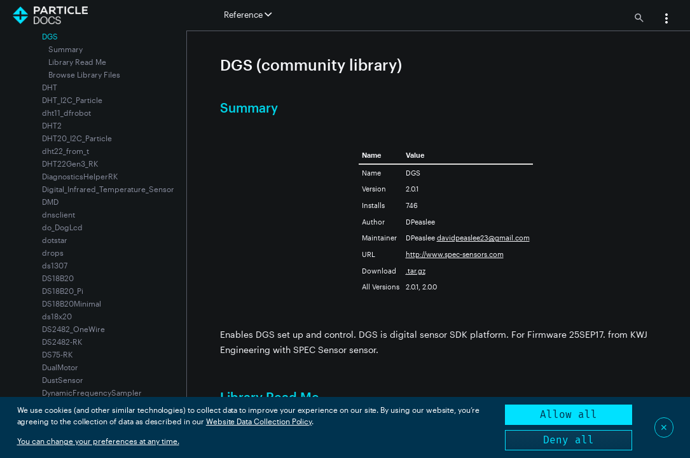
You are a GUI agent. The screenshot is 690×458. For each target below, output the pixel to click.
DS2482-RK (62, 341)
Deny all (568, 440)
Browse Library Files (84, 74)
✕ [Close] (664, 427)
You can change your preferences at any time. (98, 440)
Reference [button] (248, 15)
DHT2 (52, 125)
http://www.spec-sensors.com (455, 254)
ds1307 (54, 265)
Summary (65, 49)
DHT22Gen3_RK (70, 163)
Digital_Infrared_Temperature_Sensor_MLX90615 (128, 188)
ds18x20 (57, 316)
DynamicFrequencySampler (92, 392)
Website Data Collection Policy (259, 421)
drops (53, 252)
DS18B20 (58, 278)
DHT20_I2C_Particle (77, 138)
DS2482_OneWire (73, 328)
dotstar (54, 239)
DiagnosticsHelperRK (80, 176)
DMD (50, 201)
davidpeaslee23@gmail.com (483, 237)
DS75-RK (57, 354)
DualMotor (60, 367)
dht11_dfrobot (66, 112)
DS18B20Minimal (71, 303)
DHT (49, 87)
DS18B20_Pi (62, 290)
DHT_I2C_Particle (72, 99)
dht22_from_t (65, 150)
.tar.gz (415, 271)
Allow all (568, 414)
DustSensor (62, 379)
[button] (666, 20)
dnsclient (58, 214)
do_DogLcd (62, 227)
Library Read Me (77, 61)
